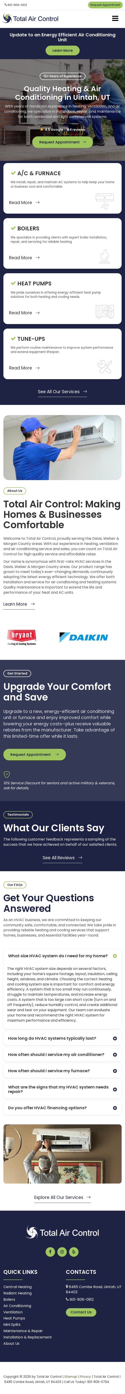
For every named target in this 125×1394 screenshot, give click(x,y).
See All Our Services (62, 392)
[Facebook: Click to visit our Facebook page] (50, 1252)
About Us (11, 1343)
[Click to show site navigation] (115, 19)
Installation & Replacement (27, 1337)
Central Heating (17, 1286)
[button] (62, 129)
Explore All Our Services (62, 1197)
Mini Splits (12, 1324)
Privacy (85, 1377)
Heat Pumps (14, 1318)
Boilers (9, 1299)
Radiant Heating (17, 1293)
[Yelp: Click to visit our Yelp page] (73, 1252)
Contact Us (81, 1312)
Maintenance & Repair (23, 1330)
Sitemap (70, 1377)
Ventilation (13, 1312)
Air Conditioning (17, 1305)
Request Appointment (105, 5)
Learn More (63, 50)
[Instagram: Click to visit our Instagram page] (62, 1252)
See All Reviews (62, 858)
